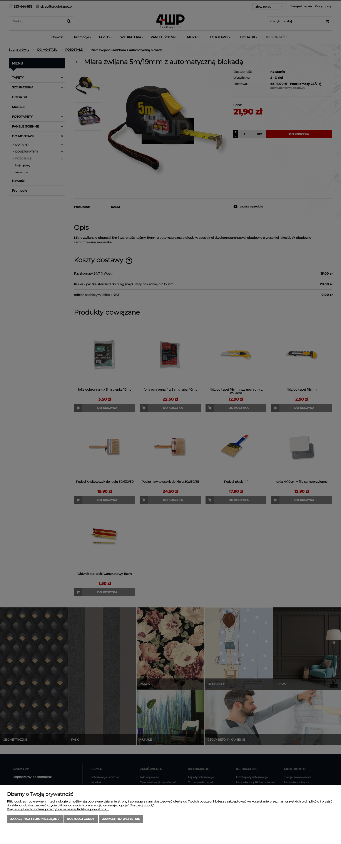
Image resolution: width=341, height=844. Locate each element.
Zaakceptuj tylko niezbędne (34, 819)
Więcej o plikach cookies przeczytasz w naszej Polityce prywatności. (58, 809)
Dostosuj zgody (81, 819)
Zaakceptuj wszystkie (121, 819)
